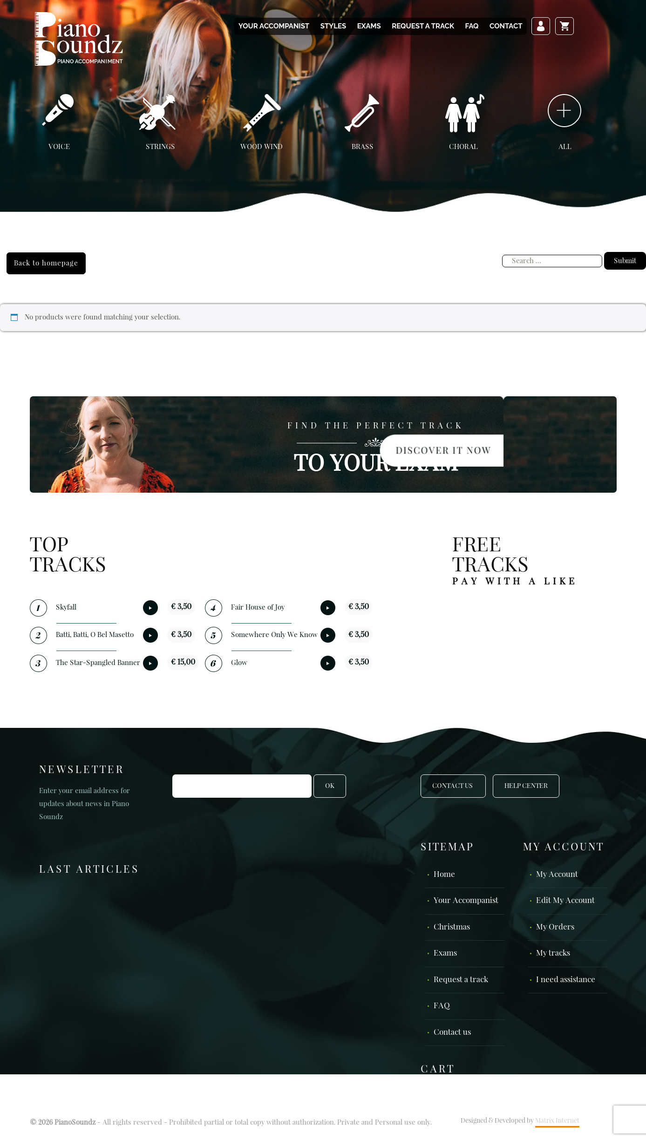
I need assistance (565, 980)
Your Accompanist (273, 26)
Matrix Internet (557, 1121)
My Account (557, 875)
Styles (333, 26)
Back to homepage (46, 263)
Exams (369, 26)
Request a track (423, 26)
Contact (506, 26)
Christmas (452, 927)
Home (444, 875)
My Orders (555, 927)
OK (329, 786)
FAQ (472, 26)
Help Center (526, 786)
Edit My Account (565, 901)
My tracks (553, 953)
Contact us (452, 1033)
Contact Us (453, 786)
